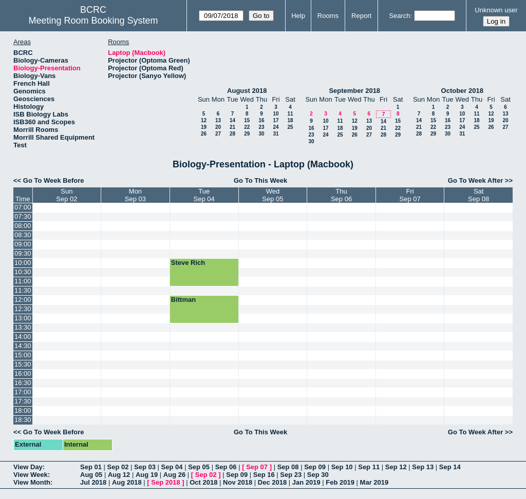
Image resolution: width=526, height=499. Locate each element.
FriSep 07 (409, 195)
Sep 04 (172, 467)
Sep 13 (423, 467)
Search (399, 16)
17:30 (22, 401)
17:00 (22, 392)
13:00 (22, 318)
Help (298, 16)
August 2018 (247, 90)
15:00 (22, 355)
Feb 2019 (340, 482)
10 (275, 114)
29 (247, 134)
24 (275, 127)
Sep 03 (145, 467)
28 (232, 134)
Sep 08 (288, 467)
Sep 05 (199, 467)
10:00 (22, 262)
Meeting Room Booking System (93, 20)
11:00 (22, 281)
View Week (30, 474)
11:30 (22, 290)
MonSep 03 (135, 195)
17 (275, 120)
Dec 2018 (272, 482)
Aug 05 (91, 474)
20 (218, 127)
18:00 (22, 410)
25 (290, 127)
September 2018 (354, 90)
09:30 (22, 253)
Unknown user (496, 10)
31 (275, 134)
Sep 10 (342, 467)
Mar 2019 (374, 482)
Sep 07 (257, 467)
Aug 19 (147, 474)
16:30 (22, 383)
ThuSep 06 (341, 195)
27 (218, 134)
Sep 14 (450, 467)
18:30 (22, 420)
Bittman (183, 299)
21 (232, 127)
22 (247, 127)
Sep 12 (396, 467)
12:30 (22, 309)
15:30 (22, 364)
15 (247, 120)
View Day (28, 467)
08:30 (22, 235)
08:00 (22, 225)
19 (203, 127)
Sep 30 (318, 474)
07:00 (22, 207)
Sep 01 (91, 467)
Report (361, 16)
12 (203, 120)
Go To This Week (260, 180)
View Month (31, 482)
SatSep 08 (478, 195)
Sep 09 (315, 467)
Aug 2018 (127, 482)
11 (290, 114)
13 (218, 120)
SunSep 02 (66, 195)
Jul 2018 (93, 482)
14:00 (22, 336)
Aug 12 (119, 474)
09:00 (22, 244)
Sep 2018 (165, 482)
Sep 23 (291, 474)
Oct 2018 (203, 482)
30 (261, 134)
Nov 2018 (237, 482)
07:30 (22, 216)
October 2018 (462, 90)
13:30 (22, 327)
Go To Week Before (53, 180)
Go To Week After (475, 180)
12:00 (22, 299)
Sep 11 (369, 467)
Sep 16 (264, 474)
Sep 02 (118, 467)
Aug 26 (174, 474)
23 (261, 127)
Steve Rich (188, 262)
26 (203, 134)
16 (261, 120)
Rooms (328, 16)
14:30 (22, 346)
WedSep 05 (272, 195)
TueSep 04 (204, 195)
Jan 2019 (306, 482)
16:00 (22, 373)
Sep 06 (226, 467)
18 (290, 120)
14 (232, 120)
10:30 (22, 272)
